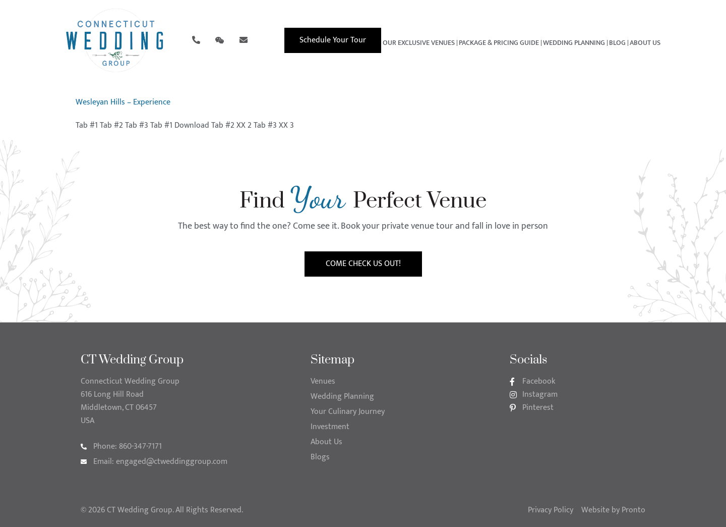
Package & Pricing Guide (499, 42)
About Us (645, 42)
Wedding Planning (574, 42)
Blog (617, 42)
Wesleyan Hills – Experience (123, 102)
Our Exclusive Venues (419, 42)
